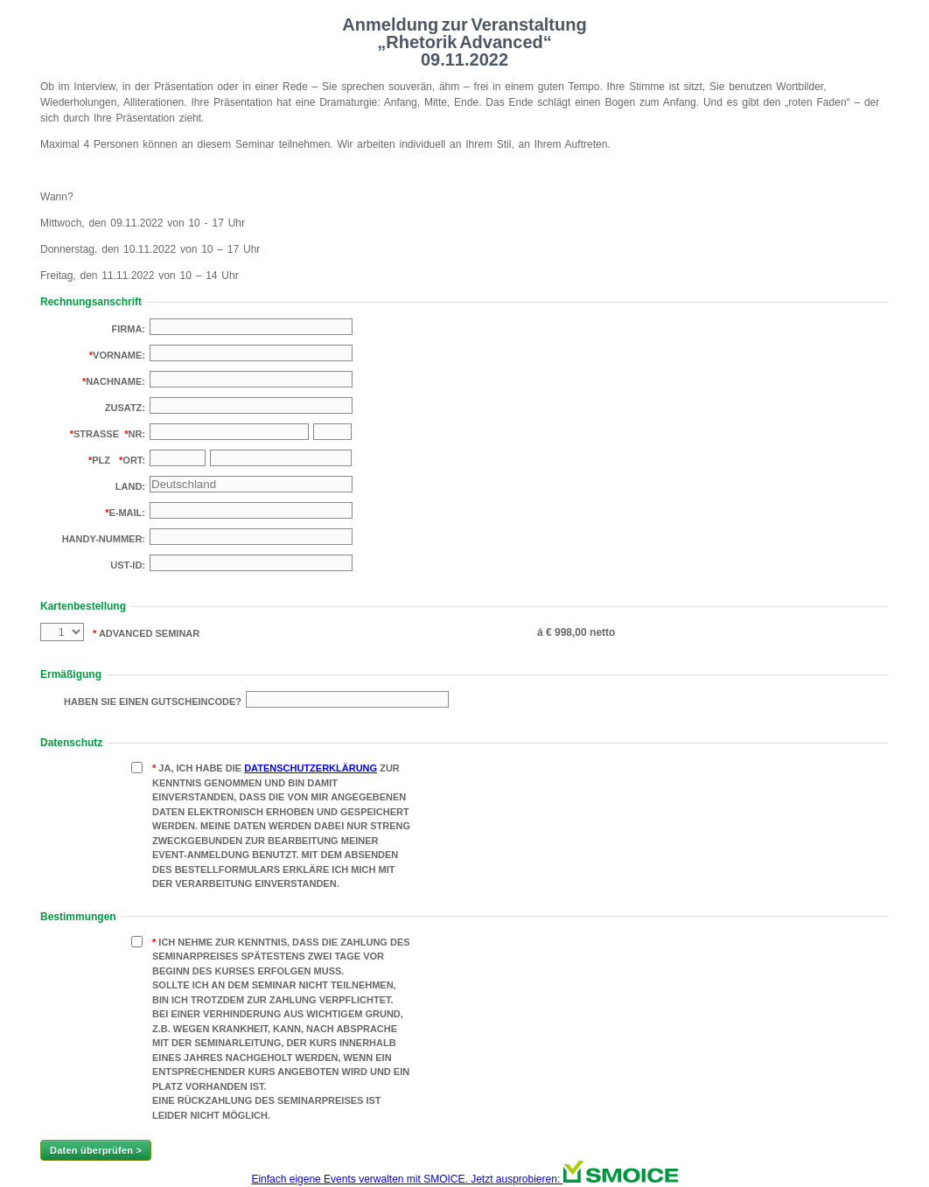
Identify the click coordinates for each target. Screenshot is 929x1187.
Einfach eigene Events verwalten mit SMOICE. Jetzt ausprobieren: (464, 1179)
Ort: (133, 460)
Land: (130, 486)
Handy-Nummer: (103, 539)
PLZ (101, 460)
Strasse (96, 434)
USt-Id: (127, 565)
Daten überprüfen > (96, 1150)
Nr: (136, 434)
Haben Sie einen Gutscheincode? (152, 701)
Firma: (129, 329)
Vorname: (119, 355)
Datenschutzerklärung (310, 768)
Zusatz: (125, 407)
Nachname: (115, 381)
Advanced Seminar (147, 633)
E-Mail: (126, 512)
